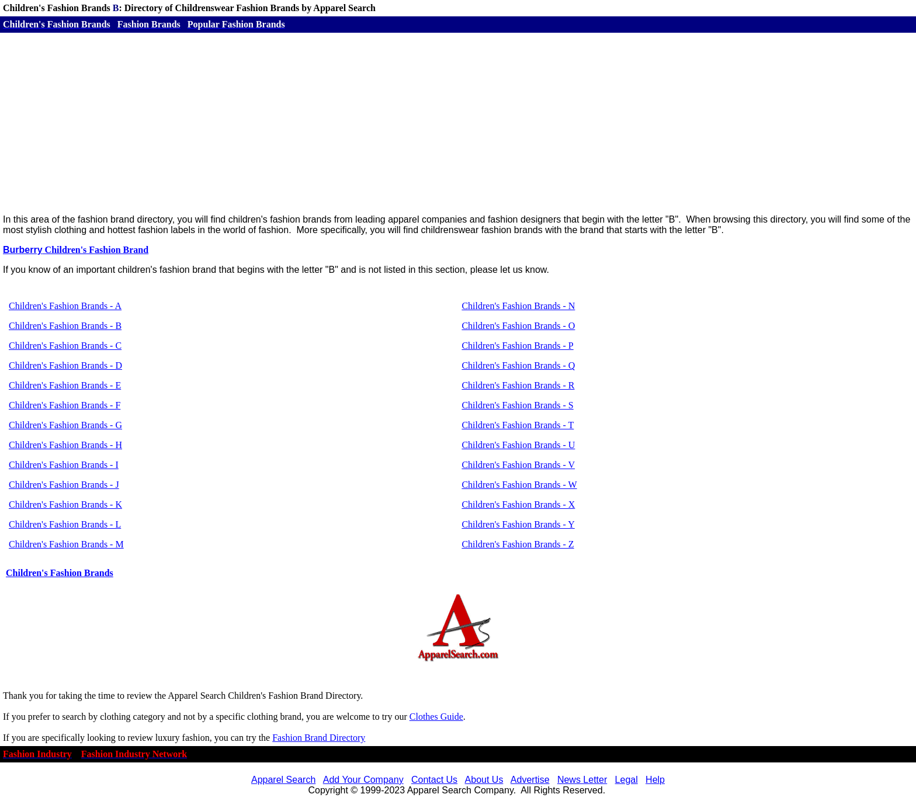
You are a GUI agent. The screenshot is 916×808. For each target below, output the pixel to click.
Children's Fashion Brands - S (517, 405)
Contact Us (434, 780)
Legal (626, 780)
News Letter (582, 780)
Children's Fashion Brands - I (64, 465)
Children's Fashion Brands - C (65, 346)
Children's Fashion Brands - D (65, 365)
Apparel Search (283, 780)
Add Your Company (363, 780)
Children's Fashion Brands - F (64, 405)
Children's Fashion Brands (59, 573)
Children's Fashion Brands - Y (518, 524)
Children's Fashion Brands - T (518, 425)
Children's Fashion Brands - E (65, 385)
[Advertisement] (458, 123)
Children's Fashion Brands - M (66, 544)
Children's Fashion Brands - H (65, 445)
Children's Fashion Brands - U (518, 445)
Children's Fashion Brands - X (518, 504)
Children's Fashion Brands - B (65, 326)
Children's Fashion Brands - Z (518, 544)
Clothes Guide (436, 717)
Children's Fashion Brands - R (518, 385)
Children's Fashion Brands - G (65, 425)
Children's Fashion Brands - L (65, 524)
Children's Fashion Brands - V (518, 465)
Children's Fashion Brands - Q (518, 365)
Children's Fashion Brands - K (65, 504)
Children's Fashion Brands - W (519, 485)
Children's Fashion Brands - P (517, 346)
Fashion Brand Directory (318, 738)
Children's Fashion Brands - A (65, 306)
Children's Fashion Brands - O (518, 326)
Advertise (530, 780)
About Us (484, 780)
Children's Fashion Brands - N (518, 306)
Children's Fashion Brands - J (64, 485)
